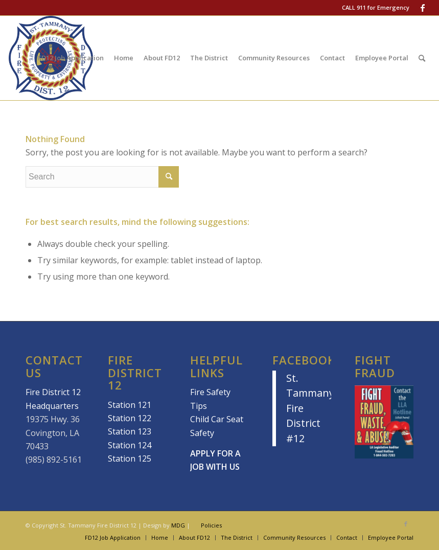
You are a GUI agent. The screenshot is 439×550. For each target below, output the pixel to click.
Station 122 (129, 418)
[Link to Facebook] (422, 7)
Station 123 (129, 431)
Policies (211, 525)
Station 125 (129, 458)
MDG (178, 525)
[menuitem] (71, 58)
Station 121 (129, 404)
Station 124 (129, 445)
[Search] (421, 58)
